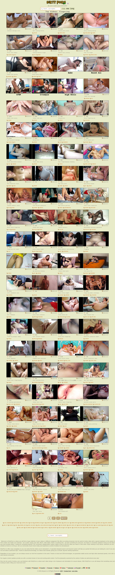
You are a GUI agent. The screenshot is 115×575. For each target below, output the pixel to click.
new (67, 8)
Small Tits (67, 361)
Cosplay (41, 208)
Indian (60, 55)
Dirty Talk (10, 404)
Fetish (35, 230)
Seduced (67, 295)
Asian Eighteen (88, 404)
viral (16, 525)
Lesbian (87, 339)
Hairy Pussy (62, 33)
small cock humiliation (43, 525)
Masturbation (68, 208)
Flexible (61, 295)
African (10, 470)
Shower (41, 492)
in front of (46, 527)
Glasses (10, 55)
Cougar (9, 426)
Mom (9, 208)
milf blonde (98, 525)
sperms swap (100, 523)
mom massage (53, 527)
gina (70, 527)
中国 (88, 568)
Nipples (87, 55)
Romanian (40, 339)
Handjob (9, 77)
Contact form (67, 571)
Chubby (60, 186)
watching (96, 527)
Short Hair (87, 164)
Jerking (16, 361)
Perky (16, 492)
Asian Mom (61, 317)
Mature (91, 470)
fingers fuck (23, 525)
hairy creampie (108, 523)
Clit (35, 55)
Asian (34, 77)
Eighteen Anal (62, 492)
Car (60, 142)
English (29, 568)
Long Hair (93, 208)
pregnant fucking (91, 523)
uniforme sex (38, 523)
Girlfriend (36, 404)
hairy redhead (58, 523)
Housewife (65, 142)
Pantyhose (87, 120)
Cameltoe (16, 470)
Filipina (68, 317)
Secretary (87, 295)
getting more (16, 523)
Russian (13, 230)
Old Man (61, 230)
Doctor (35, 33)
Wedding (42, 382)
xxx (44, 523)
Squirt (93, 33)
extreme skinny (88, 527)
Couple (86, 382)
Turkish (14, 164)
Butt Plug (87, 317)
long (72, 8)
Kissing (87, 208)
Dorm (35, 317)
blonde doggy (50, 523)
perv (57, 525)
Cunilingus (87, 33)
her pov (60, 527)
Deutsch (35, 568)
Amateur (35, 361)
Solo (15, 55)
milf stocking (7, 523)
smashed (11, 525)
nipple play (66, 523)
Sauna (39, 77)
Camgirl (35, 208)
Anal (9, 164)
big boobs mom (29, 527)
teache (52, 525)
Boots (41, 361)
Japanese (40, 251)
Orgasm (86, 426)
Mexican (61, 339)
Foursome (61, 448)
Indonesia (70, 568)
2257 (61, 571)
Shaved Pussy (94, 55)
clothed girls (24, 523)
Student (87, 361)
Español (42, 568)
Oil (92, 98)
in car (65, 527)
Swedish (94, 164)
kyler (31, 523)
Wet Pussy (66, 404)
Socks (39, 55)
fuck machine (63, 525)
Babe (35, 339)
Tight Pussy (93, 361)
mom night (91, 525)
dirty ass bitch (32, 525)
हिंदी (84, 568)
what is (5, 525)
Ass (34, 273)
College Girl (97, 404)
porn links (74, 571)
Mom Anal (94, 317)
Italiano (57, 568)
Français (49, 568)
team (112, 525)
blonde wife (106, 525)
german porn (74, 523)
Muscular (87, 230)
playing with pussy (78, 527)
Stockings (66, 251)
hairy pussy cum (72, 525)
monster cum (82, 523)
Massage (87, 98)
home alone (20, 527)
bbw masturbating (82, 525)
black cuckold (37, 527)
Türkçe (63, 568)
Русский (78, 568)
